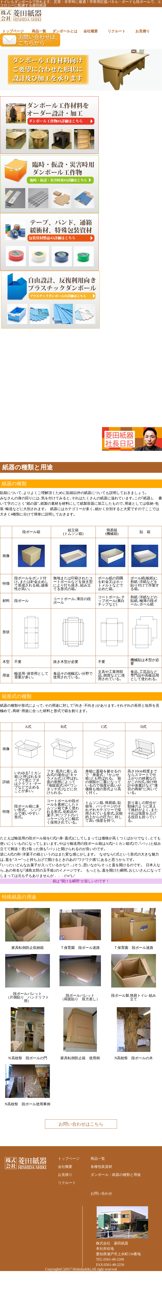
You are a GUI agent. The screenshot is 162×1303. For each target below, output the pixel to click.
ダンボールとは (64, 31)
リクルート (117, 31)
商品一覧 (39, 31)
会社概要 (90, 31)
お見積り (142, 31)
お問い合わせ (101, 1193)
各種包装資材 (101, 1166)
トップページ (13, 31)
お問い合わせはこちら (81, 1124)
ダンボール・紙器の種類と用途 (116, 1175)
